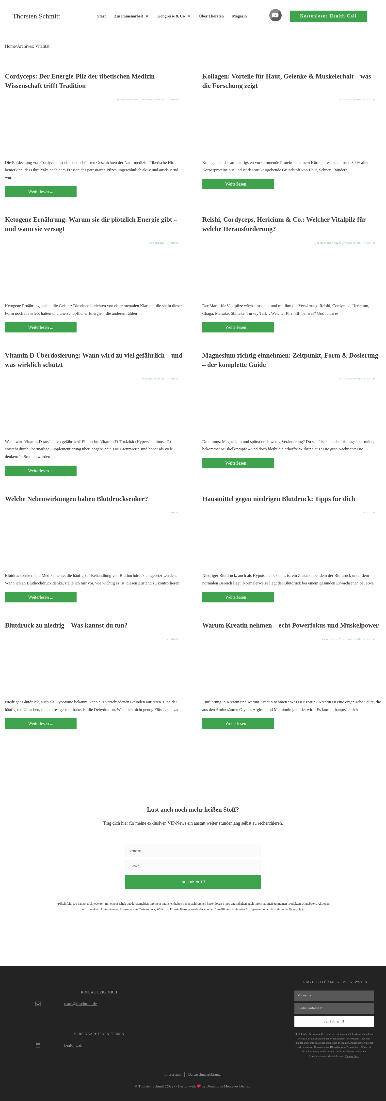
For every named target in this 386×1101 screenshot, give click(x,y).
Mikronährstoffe (153, 99)
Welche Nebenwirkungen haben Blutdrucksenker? (76, 499)
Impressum (172, 1074)
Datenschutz (297, 909)
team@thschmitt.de (80, 1003)
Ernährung (157, 242)
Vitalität (172, 99)
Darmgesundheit (128, 99)
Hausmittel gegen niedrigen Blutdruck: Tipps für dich (278, 499)
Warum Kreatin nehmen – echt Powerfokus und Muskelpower (290, 625)
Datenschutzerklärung (204, 1074)
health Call (73, 1045)
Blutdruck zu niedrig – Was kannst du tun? (66, 625)
